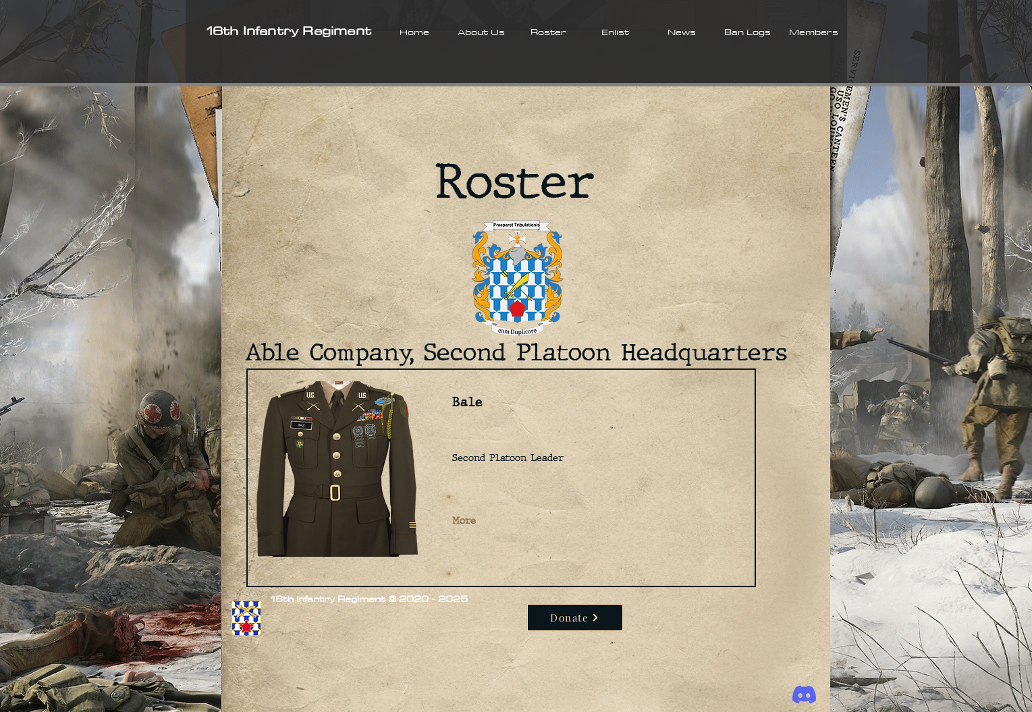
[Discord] (804, 695)
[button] (481, 31)
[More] (465, 521)
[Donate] (575, 617)
